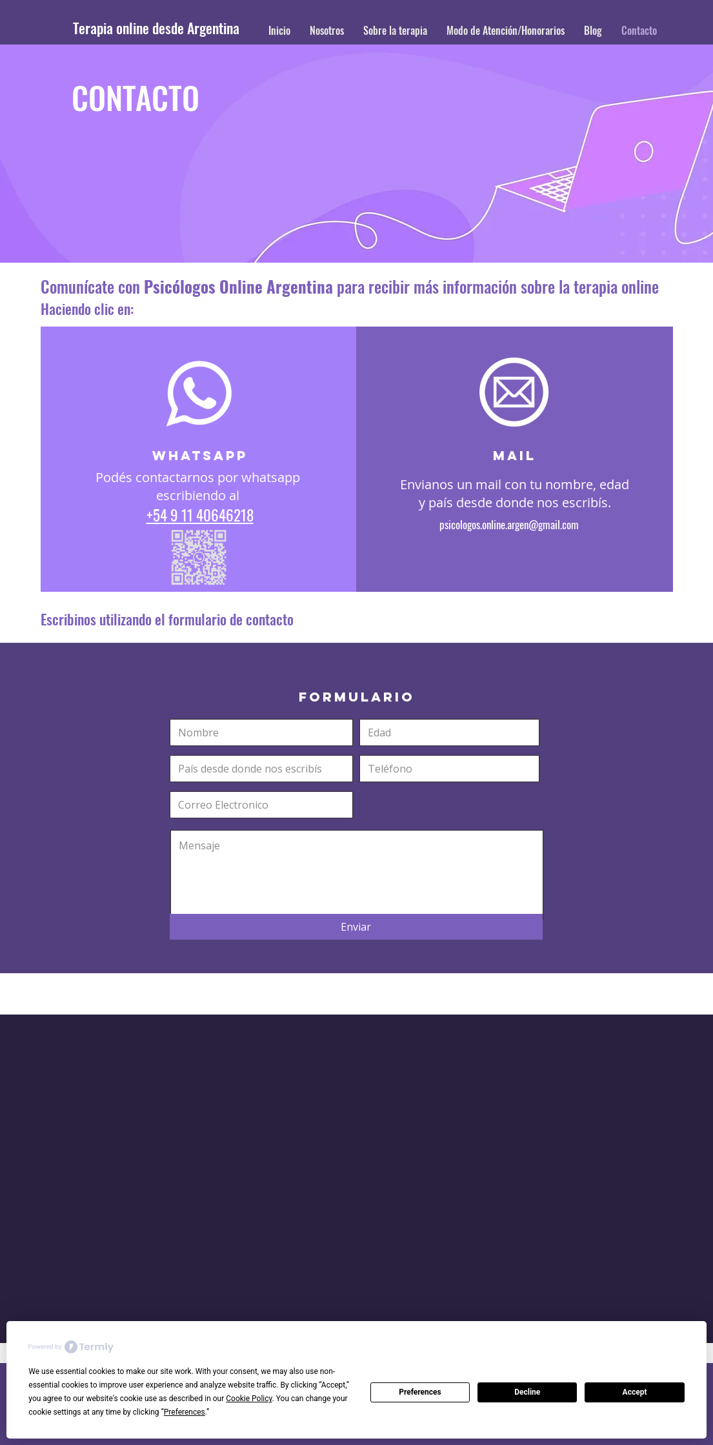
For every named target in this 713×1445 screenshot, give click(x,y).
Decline (527, 1392)
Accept (635, 1392)
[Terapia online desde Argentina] (172, 28)
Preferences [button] (184, 1412)
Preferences (420, 1392)
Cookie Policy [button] (249, 1398)
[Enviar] (356, 927)
